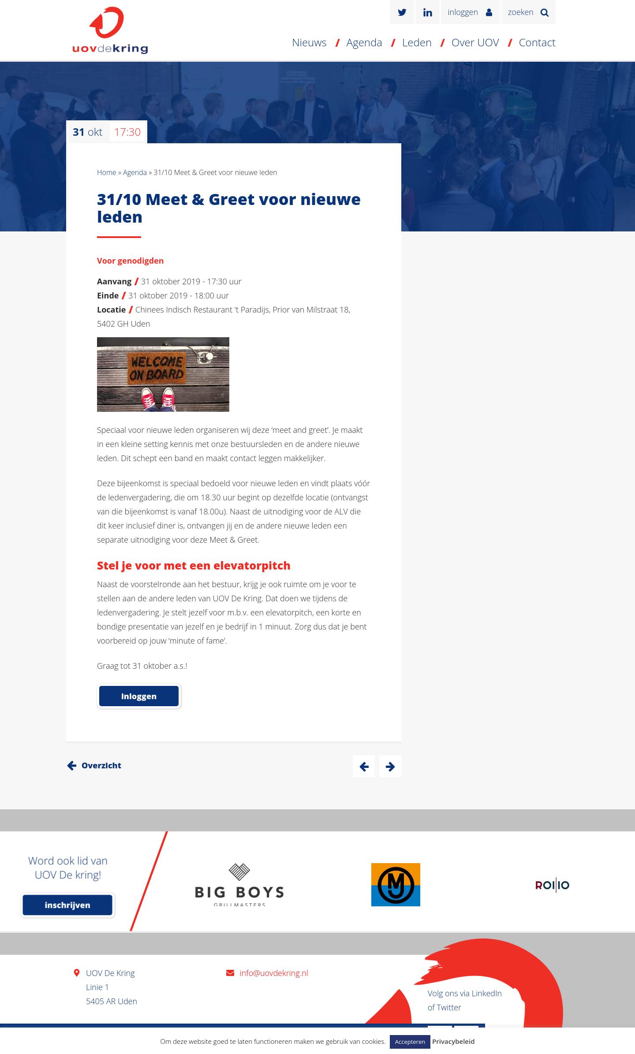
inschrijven (67, 905)
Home (106, 172)
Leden (417, 42)
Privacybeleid (453, 1041)
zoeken (521, 12)
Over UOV (475, 42)
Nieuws (309, 42)
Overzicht (101, 765)
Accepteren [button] (410, 1042)
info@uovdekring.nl (273, 973)
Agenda (364, 42)
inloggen (463, 12)
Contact (537, 42)
